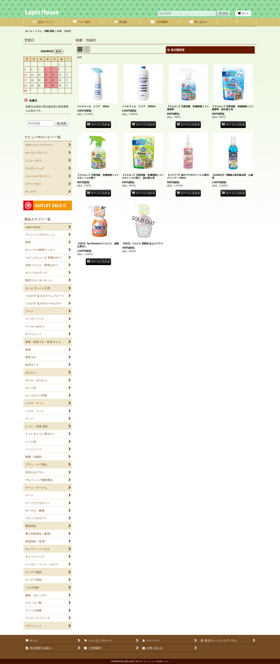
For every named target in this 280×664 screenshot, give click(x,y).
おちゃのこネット (133, 661)
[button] (237, 22)
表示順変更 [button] (176, 49)
